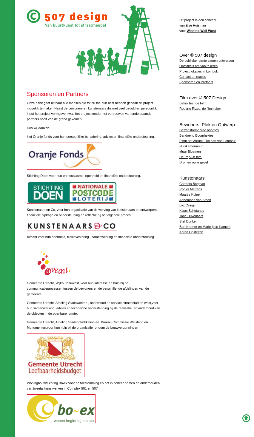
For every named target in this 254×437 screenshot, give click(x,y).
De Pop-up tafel (190, 157)
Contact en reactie (192, 76)
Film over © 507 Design (202, 97)
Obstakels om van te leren (198, 66)
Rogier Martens (190, 189)
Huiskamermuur (191, 146)
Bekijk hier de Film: (193, 103)
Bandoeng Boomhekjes (196, 135)
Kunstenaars (191, 177)
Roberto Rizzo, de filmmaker (200, 108)
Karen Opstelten (191, 232)
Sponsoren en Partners (196, 82)
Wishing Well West (201, 31)
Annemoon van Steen (195, 200)
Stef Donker (188, 221)
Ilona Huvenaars (191, 216)
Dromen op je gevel (193, 162)
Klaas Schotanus (191, 210)
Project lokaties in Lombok (198, 71)
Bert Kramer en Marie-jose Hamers (204, 226)
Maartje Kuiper (190, 194)
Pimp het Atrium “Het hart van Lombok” (207, 141)
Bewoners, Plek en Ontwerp (207, 124)
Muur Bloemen (190, 151)
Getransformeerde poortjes (199, 130)
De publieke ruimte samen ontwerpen (206, 60)
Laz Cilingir (187, 205)
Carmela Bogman (192, 184)
